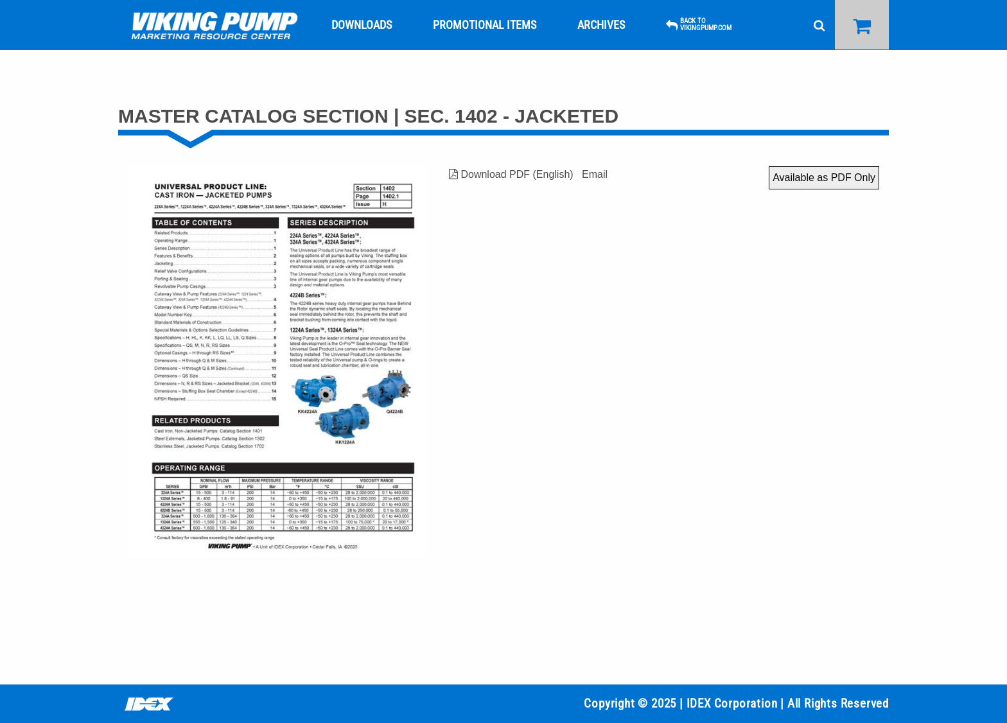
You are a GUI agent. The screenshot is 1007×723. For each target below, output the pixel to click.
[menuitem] (214, 25)
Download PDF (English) (511, 174)
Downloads (361, 24)
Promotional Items (484, 24)
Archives (601, 24)
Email (595, 174)
